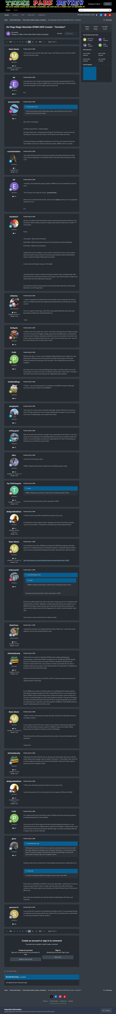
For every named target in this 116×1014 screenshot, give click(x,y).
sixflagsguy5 (14, 431)
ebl (14, 77)
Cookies (70, 1001)
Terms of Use (8, 1011)
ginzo (14, 839)
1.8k (14, 66)
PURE (14, 352)
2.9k (14, 670)
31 (14, 168)
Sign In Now (58, 957)
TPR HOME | (80, 15)
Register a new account (25, 959)
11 (29, 42)
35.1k (14, 642)
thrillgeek (14, 328)
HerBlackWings (14, 382)
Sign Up (107, 4)
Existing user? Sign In (95, 4)
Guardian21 (13, 217)
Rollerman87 (14, 570)
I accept (106, 1010)
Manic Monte (14, 49)
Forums (7, 15)
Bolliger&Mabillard (14, 512)
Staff (22, 15)
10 (26, 42)
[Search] (88, 10)
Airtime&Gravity (14, 653)
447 (14, 447)
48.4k (14, 312)
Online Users (31, 15)
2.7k (14, 528)
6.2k (14, 472)
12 (32, 42)
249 (14, 586)
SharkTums (13, 625)
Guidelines (15, 15)
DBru (14, 455)
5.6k (14, 855)
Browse (8, 11)
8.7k (14, 94)
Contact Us (63, 1001)
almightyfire (14, 406)
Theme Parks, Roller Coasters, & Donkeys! (36, 34)
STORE (93, 15)
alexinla (15, 32)
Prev (10, 42)
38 (14, 233)
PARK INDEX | (87, 15)
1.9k (14, 500)
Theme (45, 1001)
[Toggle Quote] (26, 106)
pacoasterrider (14, 102)
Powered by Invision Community (58, 1003)
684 (14, 398)
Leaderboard (41, 15)
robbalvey (14, 296)
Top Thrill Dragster (14, 483)
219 (14, 118)
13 (36, 42)
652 (14, 369)
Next (40, 42)
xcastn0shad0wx (13, 151)
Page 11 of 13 (52, 42)
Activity (16, 10)
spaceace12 (14, 907)
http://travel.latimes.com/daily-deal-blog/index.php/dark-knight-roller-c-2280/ (46, 560)
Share (59, 33)
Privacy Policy (54, 1001)
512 (14, 423)
